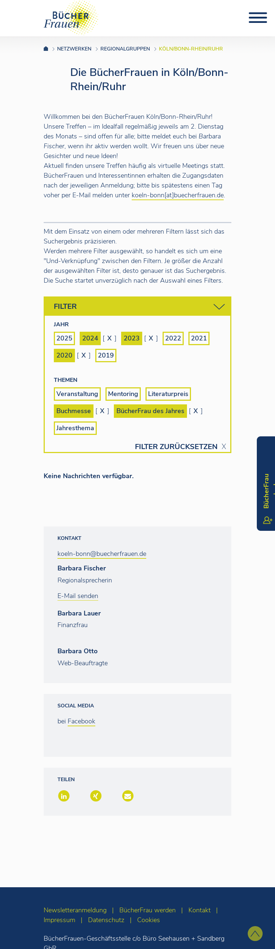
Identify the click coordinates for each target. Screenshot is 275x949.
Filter (139, 306)
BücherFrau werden (147, 910)
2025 (64, 338)
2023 (132, 338)
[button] (63, 796)
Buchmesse (73, 411)
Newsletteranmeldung (75, 910)
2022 (173, 338)
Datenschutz (106, 920)
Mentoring (123, 393)
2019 (106, 355)
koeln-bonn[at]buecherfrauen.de (178, 195)
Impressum (59, 920)
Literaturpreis (168, 393)
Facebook (81, 721)
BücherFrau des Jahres (150, 411)
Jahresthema (75, 428)
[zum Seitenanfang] (255, 933)
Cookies (148, 920)
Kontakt (199, 910)
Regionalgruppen (125, 48)
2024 (90, 338)
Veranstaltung (77, 393)
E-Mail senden (77, 595)
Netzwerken (74, 48)
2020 (64, 355)
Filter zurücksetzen (176, 447)
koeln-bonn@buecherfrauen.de (101, 553)
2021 (199, 338)
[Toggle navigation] (257, 18)
